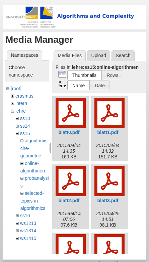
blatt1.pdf (108, 132)
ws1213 (28, 223)
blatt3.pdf (108, 200)
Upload (98, 55)
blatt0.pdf (69, 132)
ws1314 (28, 230)
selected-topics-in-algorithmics (33, 200)
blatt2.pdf (69, 200)
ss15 (25, 133)
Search (123, 55)
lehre (20, 111)
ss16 (25, 215)
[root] (16, 88)
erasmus (24, 96)
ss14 (25, 126)
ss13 (25, 118)
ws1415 (28, 238)
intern (21, 103)
